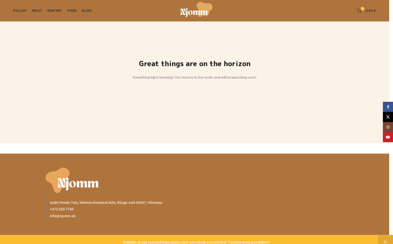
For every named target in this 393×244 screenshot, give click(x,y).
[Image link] (71, 179)
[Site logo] (194, 10)
